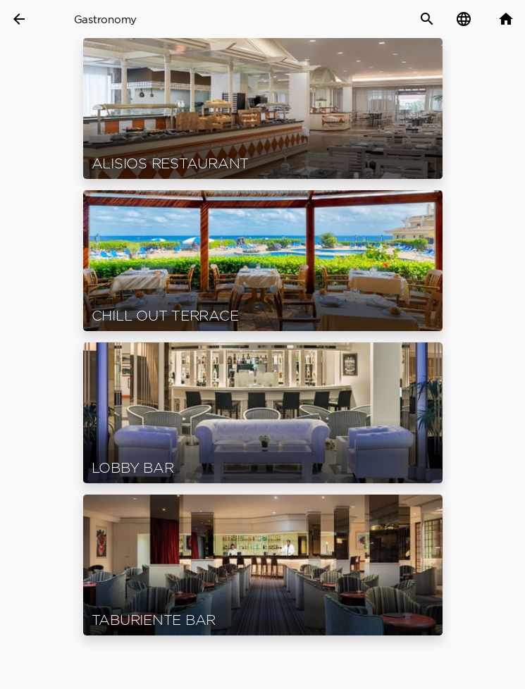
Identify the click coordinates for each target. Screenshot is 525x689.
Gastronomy (105, 19)
